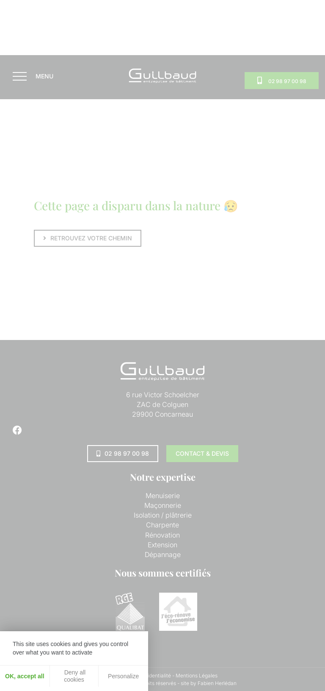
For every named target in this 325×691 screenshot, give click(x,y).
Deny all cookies (74, 676)
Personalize (123, 676)
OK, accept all (24, 676)
